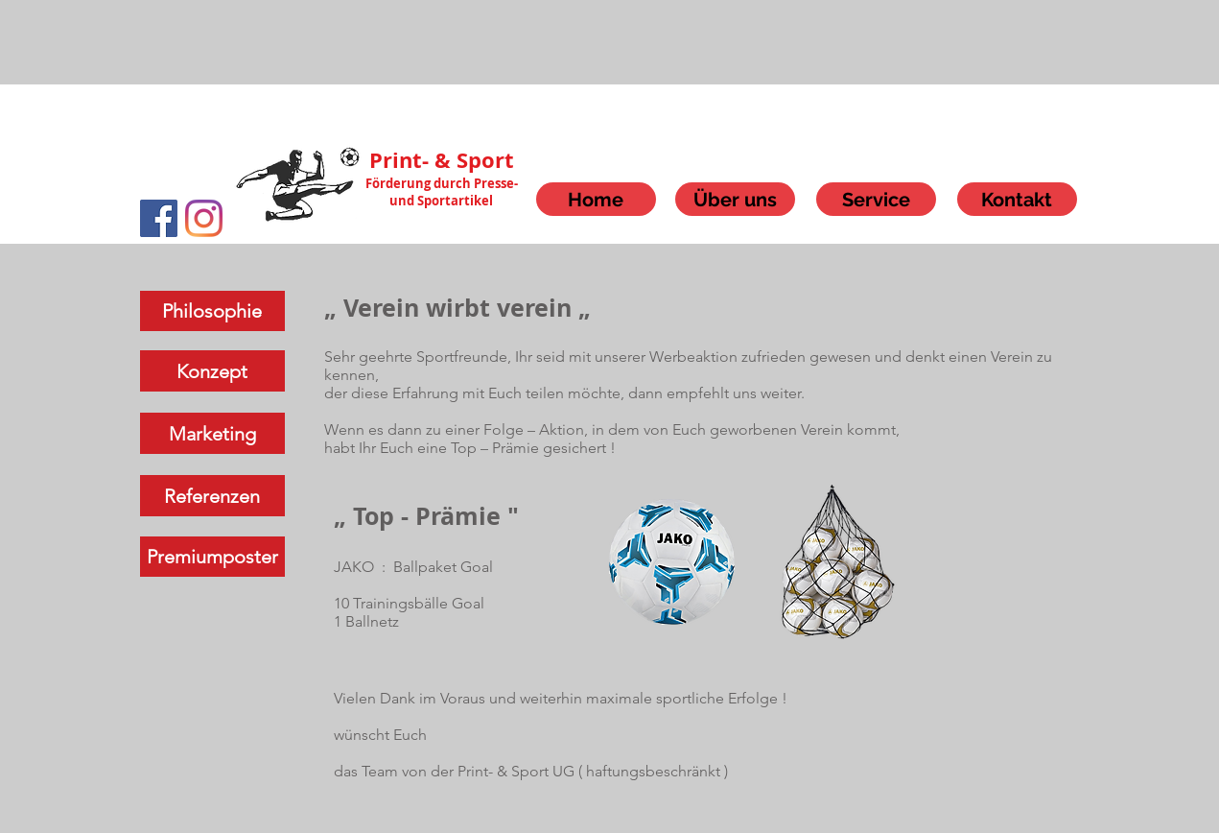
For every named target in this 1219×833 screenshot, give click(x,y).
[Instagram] (204, 218)
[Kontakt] (1017, 199)
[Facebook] (158, 218)
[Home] (596, 199)
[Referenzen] (212, 495)
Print (395, 160)
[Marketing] (212, 433)
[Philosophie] (212, 311)
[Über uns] (735, 199)
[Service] (876, 199)
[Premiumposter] (212, 556)
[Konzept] (212, 371)
